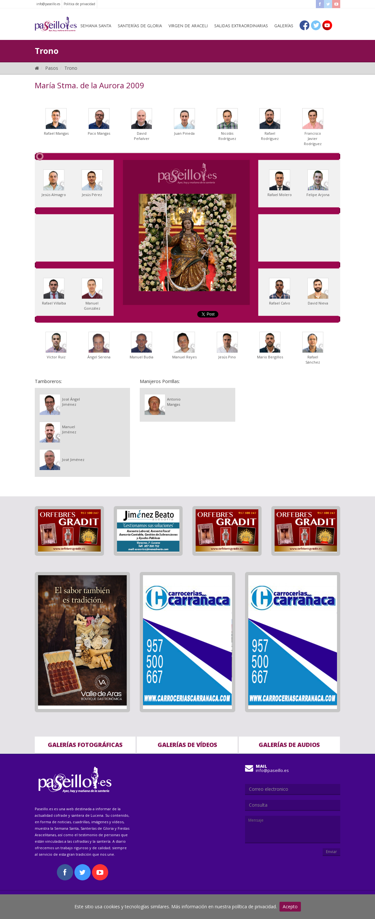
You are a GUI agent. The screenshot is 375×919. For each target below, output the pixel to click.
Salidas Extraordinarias (241, 26)
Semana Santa (95, 26)
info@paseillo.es (48, 4)
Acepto (290, 906)
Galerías (283, 26)
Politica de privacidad (79, 4)
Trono (70, 68)
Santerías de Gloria (140, 26)
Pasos (51, 68)
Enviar (331, 851)
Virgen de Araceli (188, 26)
